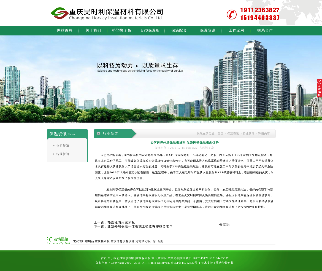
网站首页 (65, 30)
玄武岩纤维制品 (83, 241)
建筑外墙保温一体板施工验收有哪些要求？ (140, 226)
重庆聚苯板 (159, 258)
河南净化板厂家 (145, 241)
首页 (221, 133)
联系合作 (265, 30)
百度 (160, 241)
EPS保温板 (150, 30)
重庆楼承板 (102, 241)
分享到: (225, 224)
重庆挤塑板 (127, 258)
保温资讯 (208, 30)
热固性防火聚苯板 (121, 222)
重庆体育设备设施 (123, 241)
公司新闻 (62, 146)
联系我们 (186, 258)
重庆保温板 (143, 258)
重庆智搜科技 (225, 262)
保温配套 (179, 30)
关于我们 (93, 30)
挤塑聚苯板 (122, 30)
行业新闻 (62, 154)
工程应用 (236, 30)
